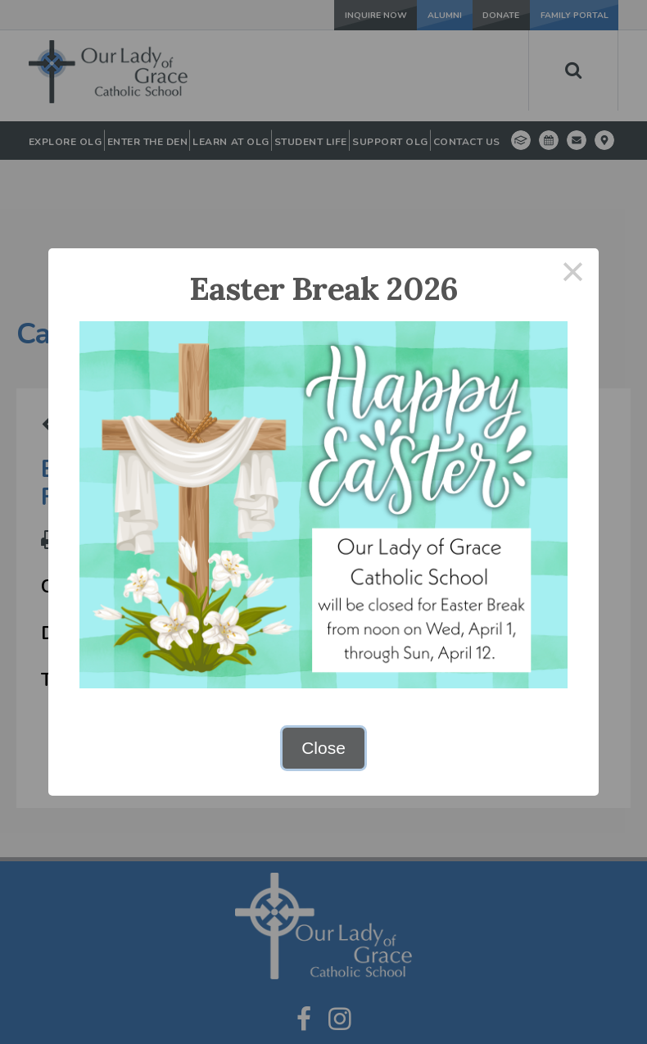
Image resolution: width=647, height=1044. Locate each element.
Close (323, 747)
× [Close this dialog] (573, 274)
